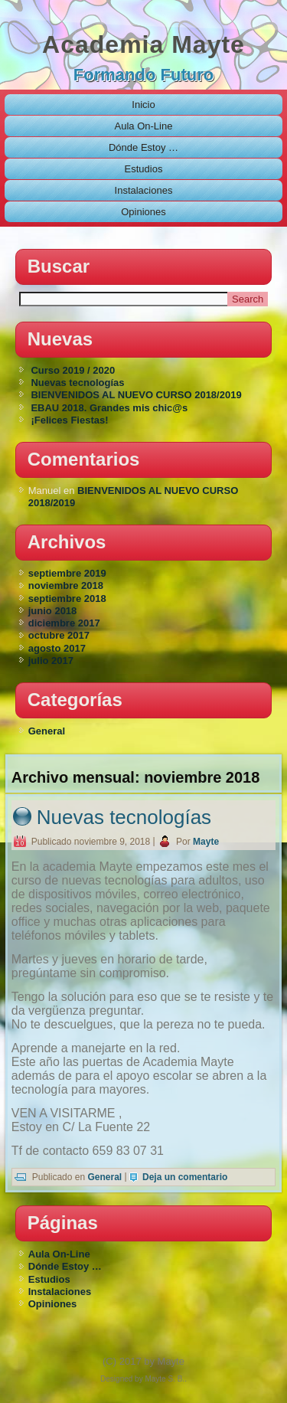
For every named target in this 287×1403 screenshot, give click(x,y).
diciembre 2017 (64, 623)
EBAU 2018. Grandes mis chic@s (109, 408)
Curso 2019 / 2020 (73, 370)
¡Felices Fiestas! (69, 420)
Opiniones (143, 211)
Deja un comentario (184, 1177)
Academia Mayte (143, 44)
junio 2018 (52, 610)
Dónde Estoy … (143, 147)
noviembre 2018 (65, 585)
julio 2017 (50, 660)
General (46, 731)
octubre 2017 (59, 635)
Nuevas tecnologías (77, 382)
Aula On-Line (144, 126)
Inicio (143, 104)
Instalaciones (144, 190)
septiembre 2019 (67, 573)
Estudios (144, 169)
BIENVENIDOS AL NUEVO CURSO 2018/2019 (136, 395)
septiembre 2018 (67, 598)
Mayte (206, 841)
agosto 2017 (57, 648)
